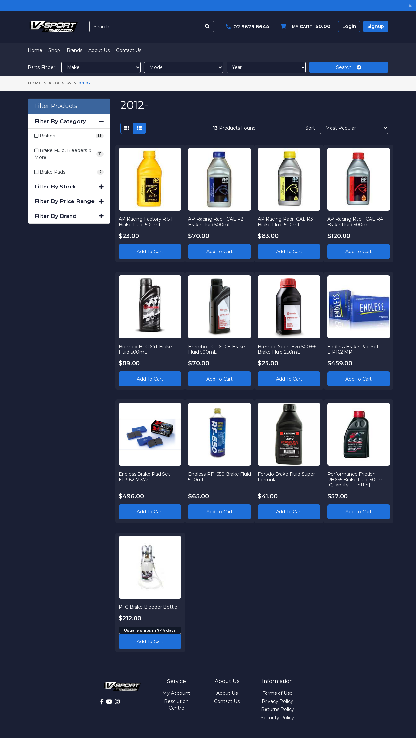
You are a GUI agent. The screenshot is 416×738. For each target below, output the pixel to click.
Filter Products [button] (55, 106)
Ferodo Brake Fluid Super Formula (286, 476)
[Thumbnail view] (126, 128)
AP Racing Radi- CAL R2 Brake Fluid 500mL (216, 221)
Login (349, 26)
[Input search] (145, 26)
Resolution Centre (176, 704)
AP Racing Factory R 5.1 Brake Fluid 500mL (146, 221)
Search (348, 67)
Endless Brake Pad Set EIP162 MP (353, 349)
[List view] (139, 128)
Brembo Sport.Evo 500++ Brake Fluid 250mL (287, 349)
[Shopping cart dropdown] (304, 26)
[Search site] (207, 26)
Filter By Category (69, 121)
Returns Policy (277, 709)
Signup (375, 26)
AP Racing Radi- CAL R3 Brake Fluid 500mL (285, 221)
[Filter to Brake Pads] (69, 172)
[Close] (410, 5)
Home (35, 50)
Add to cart (150, 641)
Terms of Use (277, 693)
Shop (54, 50)
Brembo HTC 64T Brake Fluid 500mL (145, 349)
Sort (310, 128)
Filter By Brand (69, 216)
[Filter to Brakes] (69, 136)
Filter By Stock (69, 186)
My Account (176, 693)
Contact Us (128, 50)
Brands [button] (74, 50)
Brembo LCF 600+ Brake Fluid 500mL (216, 349)
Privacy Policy (277, 701)
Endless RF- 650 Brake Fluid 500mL (213, 476)
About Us (99, 50)
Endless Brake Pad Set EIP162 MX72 (144, 476)
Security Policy (277, 717)
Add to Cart (150, 251)
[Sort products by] (354, 128)
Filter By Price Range (69, 201)
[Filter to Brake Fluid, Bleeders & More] (69, 154)
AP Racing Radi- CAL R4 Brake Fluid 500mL (355, 221)
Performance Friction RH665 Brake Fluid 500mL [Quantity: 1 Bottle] (356, 479)
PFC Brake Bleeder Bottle (148, 607)
